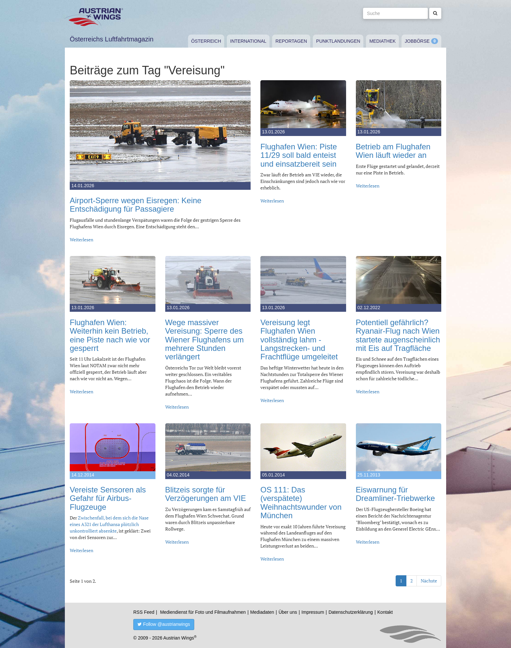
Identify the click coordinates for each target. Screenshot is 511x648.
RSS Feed (143, 612)
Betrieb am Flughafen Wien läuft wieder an (393, 150)
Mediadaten (262, 612)
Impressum (312, 612)
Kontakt (385, 612)
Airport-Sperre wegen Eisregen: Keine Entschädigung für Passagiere (135, 204)
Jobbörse (417, 41)
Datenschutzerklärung (350, 612)
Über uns (288, 612)
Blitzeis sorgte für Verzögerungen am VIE (205, 494)
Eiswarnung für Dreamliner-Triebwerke (395, 494)
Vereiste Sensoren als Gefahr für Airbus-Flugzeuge (108, 498)
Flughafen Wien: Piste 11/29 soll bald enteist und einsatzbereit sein (298, 155)
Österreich (206, 41)
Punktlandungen (338, 41)
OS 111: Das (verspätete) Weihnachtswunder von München (301, 502)
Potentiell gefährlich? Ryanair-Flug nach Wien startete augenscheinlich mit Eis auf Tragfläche (398, 335)
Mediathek (382, 41)
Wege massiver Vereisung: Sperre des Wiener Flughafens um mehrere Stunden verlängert (204, 339)
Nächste (429, 581)
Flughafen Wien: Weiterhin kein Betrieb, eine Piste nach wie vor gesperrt (110, 335)
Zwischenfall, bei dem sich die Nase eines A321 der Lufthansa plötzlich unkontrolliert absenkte (109, 524)
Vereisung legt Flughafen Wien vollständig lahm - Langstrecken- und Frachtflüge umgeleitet (299, 339)
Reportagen (291, 41)
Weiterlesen (81, 239)
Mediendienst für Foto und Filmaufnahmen (203, 612)
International (248, 41)
